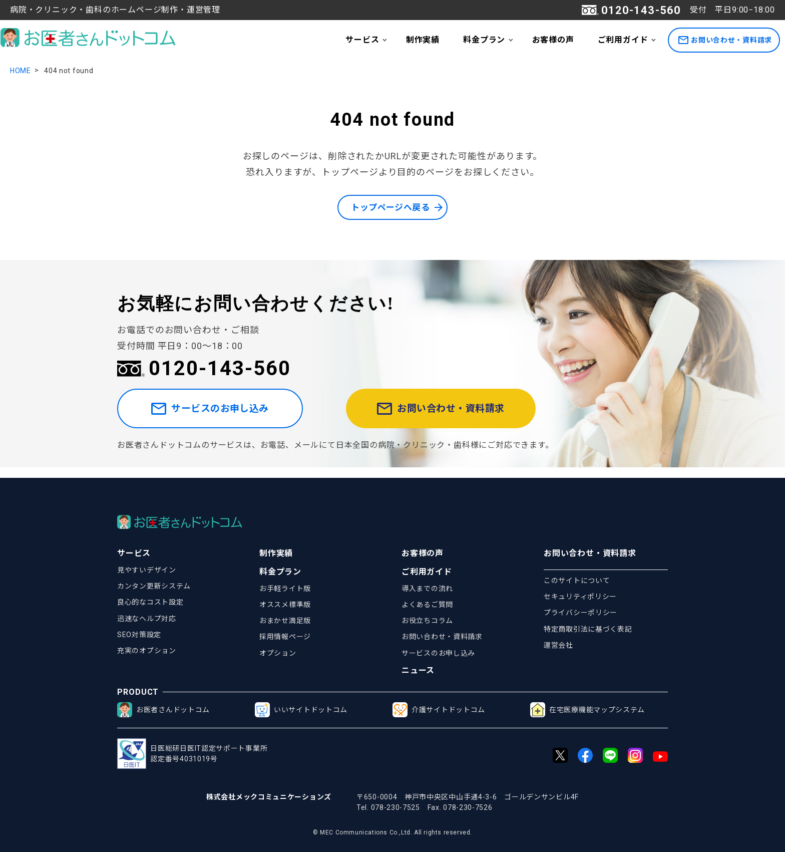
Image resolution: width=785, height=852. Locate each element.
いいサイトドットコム (301, 709)
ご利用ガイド (623, 40)
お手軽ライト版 (285, 589)
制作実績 (423, 40)
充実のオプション (146, 651)
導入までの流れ (427, 589)
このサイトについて (577, 581)
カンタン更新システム (154, 586)
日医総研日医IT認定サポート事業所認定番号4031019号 (192, 753)
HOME (20, 71)
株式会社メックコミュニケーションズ (268, 797)
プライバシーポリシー (580, 613)
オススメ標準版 (285, 605)
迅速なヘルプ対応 (146, 619)
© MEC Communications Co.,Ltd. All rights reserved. (392, 832)
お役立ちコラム (427, 621)
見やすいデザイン (146, 570)
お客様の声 (553, 40)
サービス (362, 40)
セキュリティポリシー (580, 597)
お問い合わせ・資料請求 (725, 40)
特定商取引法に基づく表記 (588, 629)
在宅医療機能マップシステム (587, 709)
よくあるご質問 (427, 605)
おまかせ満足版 (285, 621)
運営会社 (558, 645)
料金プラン (484, 40)
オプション (277, 653)
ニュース (418, 670)
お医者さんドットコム (163, 709)
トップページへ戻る (390, 207)
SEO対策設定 (139, 635)
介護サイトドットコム (438, 709)
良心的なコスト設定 (150, 602)
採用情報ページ (285, 637)
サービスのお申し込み (223, 414)
